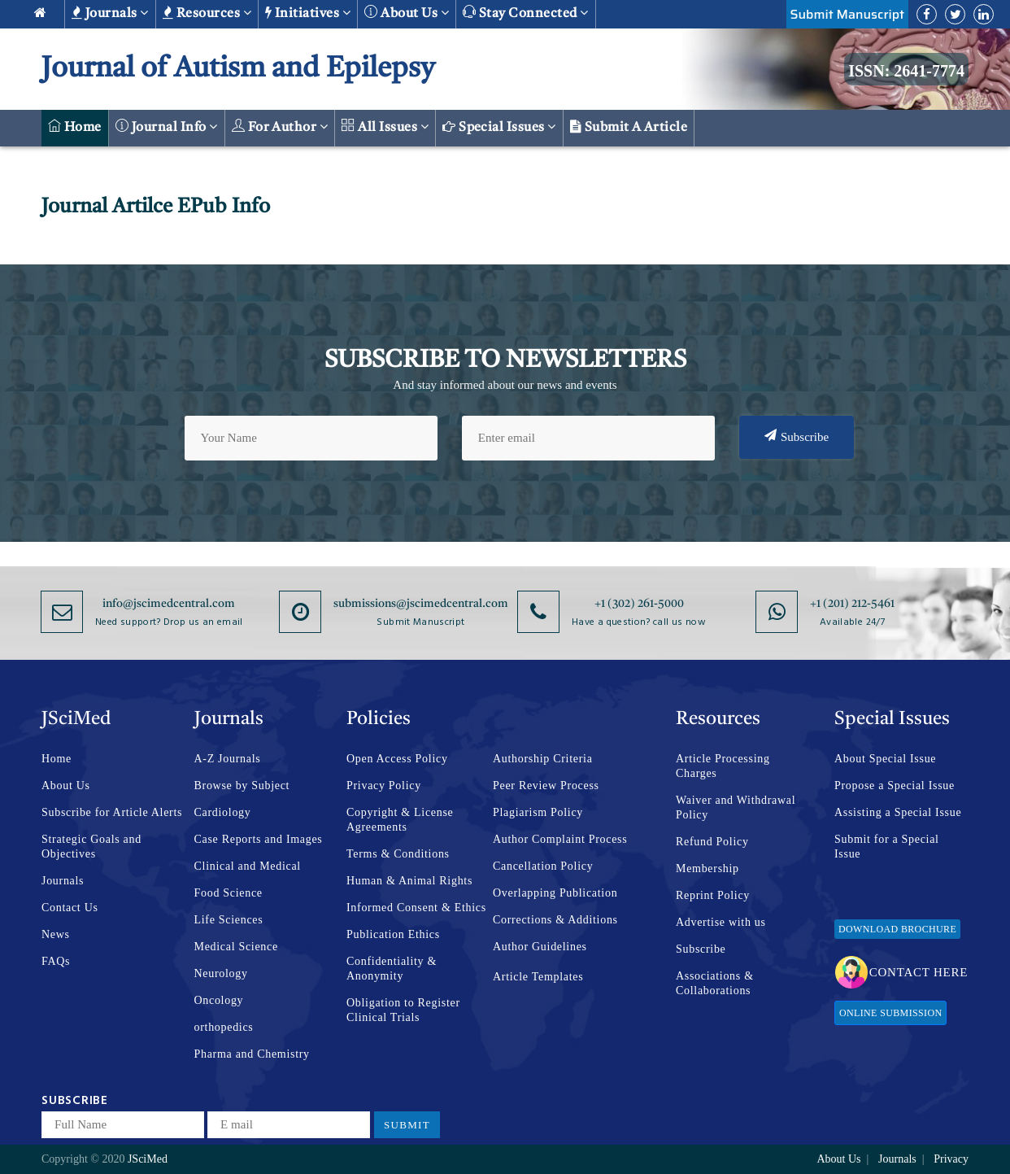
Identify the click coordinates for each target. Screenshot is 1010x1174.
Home (75, 126)
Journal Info (166, 126)
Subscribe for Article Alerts (111, 812)
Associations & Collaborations (715, 983)
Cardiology (222, 812)
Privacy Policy (383, 785)
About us (406, 12)
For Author (280, 126)
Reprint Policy (713, 895)
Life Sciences (228, 920)
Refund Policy (712, 842)
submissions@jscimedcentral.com (420, 603)
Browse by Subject (242, 785)
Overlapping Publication (555, 893)
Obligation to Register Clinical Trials (403, 1010)
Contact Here (901, 972)
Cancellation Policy (543, 866)
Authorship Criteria (543, 759)
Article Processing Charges (723, 766)
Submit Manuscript (847, 14)
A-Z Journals (227, 759)
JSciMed (148, 1159)
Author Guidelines (540, 947)
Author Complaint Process (560, 839)
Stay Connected (526, 12)
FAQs (55, 961)
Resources (207, 13)
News (55, 934)
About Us (65, 785)
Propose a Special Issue (894, 785)
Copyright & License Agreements (400, 819)
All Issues (385, 126)
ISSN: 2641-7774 (906, 71)
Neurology (221, 973)
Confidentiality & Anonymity (391, 968)
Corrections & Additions (555, 920)
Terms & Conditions (398, 854)
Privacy (951, 1159)
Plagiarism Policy (538, 812)
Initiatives (307, 13)
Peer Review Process (546, 785)
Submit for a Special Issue (886, 846)
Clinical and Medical (247, 866)
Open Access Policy (397, 759)
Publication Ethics (393, 934)
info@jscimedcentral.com (168, 603)
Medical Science (236, 947)
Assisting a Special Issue (897, 812)
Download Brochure (897, 929)
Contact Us (69, 907)
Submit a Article (629, 127)
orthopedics (224, 1027)
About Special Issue (885, 759)
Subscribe (796, 436)
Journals (110, 13)
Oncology (219, 1000)
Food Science (228, 893)
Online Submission (890, 1013)
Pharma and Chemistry (252, 1054)
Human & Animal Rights (409, 881)
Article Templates (538, 977)
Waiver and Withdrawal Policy (735, 807)
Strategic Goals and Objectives (91, 846)
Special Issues (499, 127)
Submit (407, 1125)
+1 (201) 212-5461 (852, 603)
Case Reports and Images (258, 839)
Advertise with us (721, 922)
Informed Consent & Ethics (416, 907)
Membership (707, 868)
